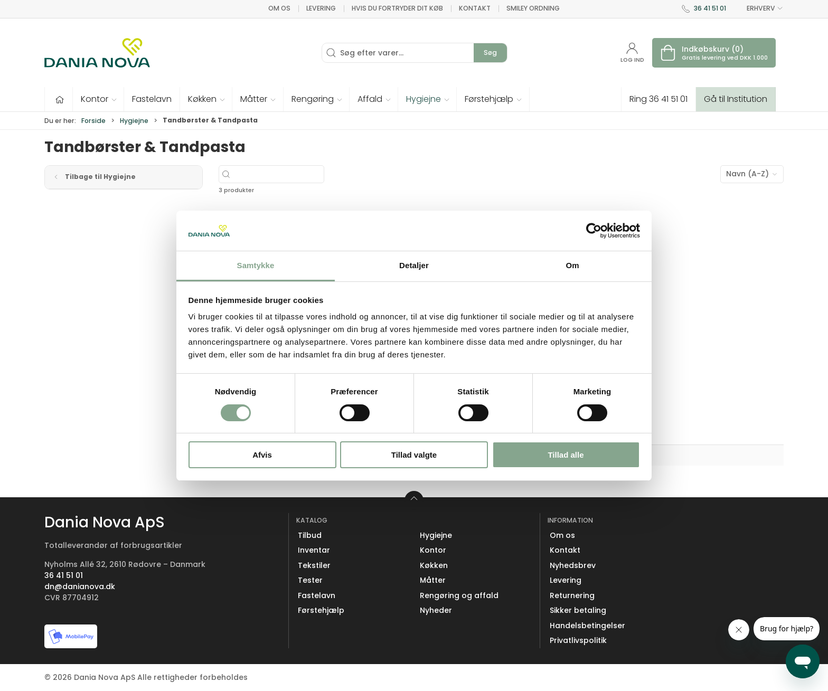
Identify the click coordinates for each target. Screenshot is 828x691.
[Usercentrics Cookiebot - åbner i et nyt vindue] (594, 231)
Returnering (572, 595)
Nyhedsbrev (573, 565)
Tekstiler (314, 565)
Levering (321, 8)
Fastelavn (316, 595)
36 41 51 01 (710, 8)
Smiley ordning (533, 8)
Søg (490, 52)
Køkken (434, 565)
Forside (93, 120)
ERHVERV (759, 8)
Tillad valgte (414, 454)
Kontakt (475, 8)
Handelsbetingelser (587, 625)
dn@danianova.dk (79, 586)
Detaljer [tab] (414, 265)
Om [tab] (572, 265)
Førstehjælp (321, 610)
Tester (310, 580)
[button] (98, 99)
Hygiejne (134, 120)
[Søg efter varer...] (302, 174)
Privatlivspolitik (578, 640)
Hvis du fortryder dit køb (397, 8)
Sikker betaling (578, 610)
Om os (279, 8)
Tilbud (310, 535)
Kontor (433, 550)
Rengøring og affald (459, 595)
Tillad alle (566, 454)
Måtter (433, 580)
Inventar (314, 550)
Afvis (262, 454)
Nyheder (436, 610)
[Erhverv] (97, 53)
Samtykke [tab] (256, 265)
